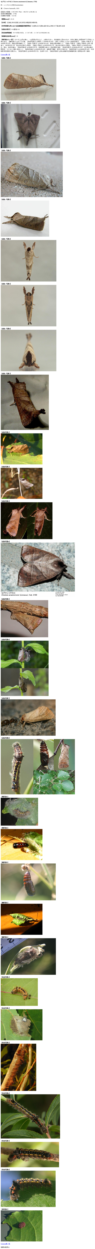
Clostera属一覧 (5, 54)
